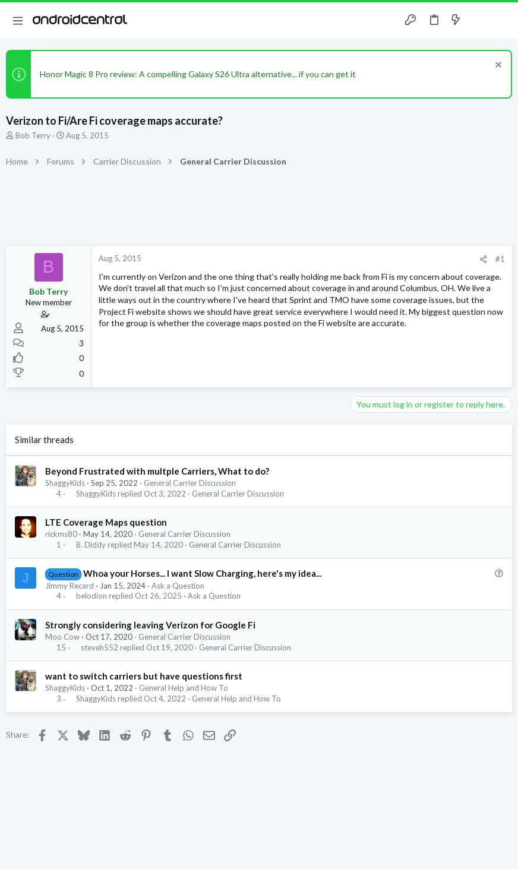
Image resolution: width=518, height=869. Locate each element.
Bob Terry (32, 135)
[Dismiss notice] (497, 66)
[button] (18, 20)
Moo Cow (62, 637)
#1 (500, 259)
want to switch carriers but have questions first (143, 676)
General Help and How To (183, 688)
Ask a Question (177, 585)
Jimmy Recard (69, 585)
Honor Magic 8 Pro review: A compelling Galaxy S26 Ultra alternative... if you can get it (198, 74)
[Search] (502, 20)
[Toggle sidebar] (479, 20)
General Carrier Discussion (190, 483)
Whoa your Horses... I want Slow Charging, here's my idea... (202, 573)
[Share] (483, 259)
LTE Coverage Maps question (106, 522)
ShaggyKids (65, 483)
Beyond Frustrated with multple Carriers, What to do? (157, 471)
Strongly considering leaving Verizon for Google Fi (150, 625)
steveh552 (99, 648)
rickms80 (61, 534)
